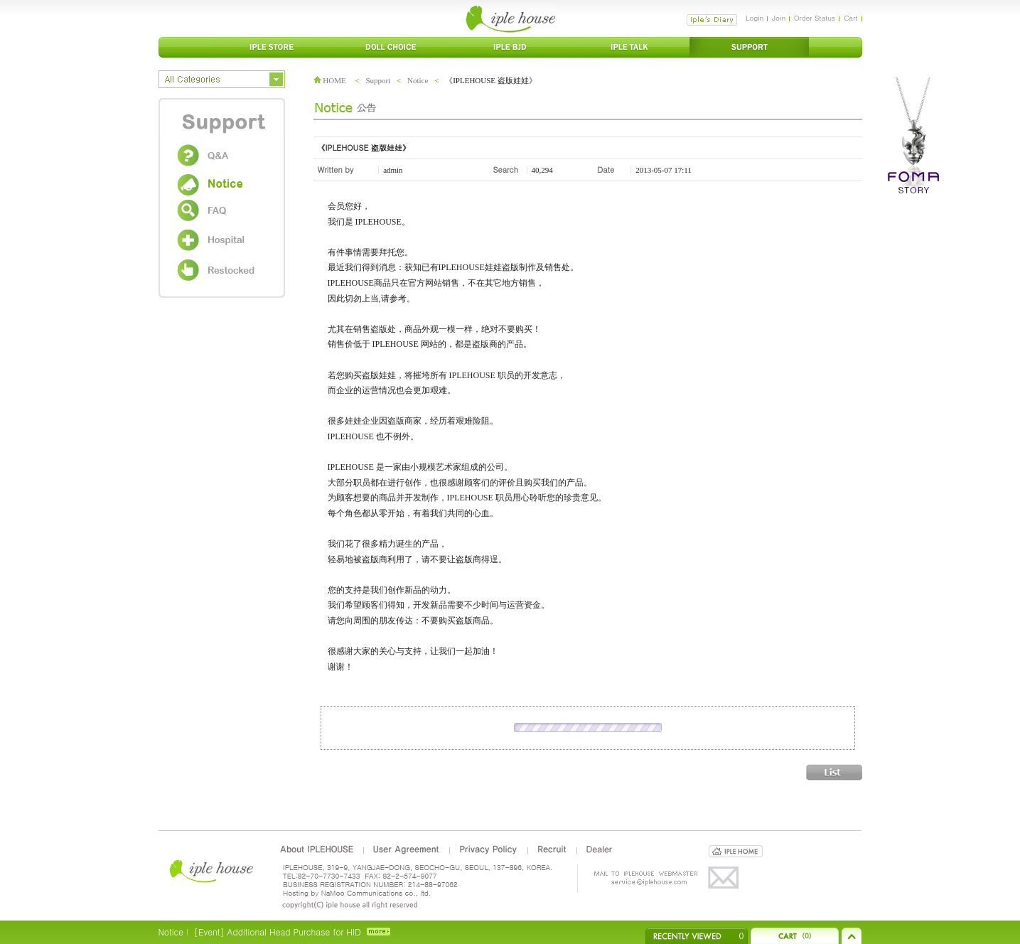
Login (754, 18)
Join (778, 18)
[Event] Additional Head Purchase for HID (277, 932)
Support (377, 80)
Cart (850, 18)
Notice (417, 80)
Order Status (814, 18)
